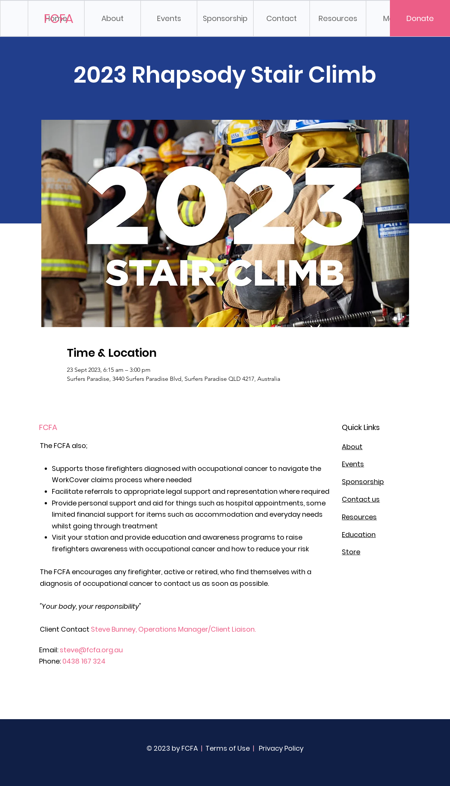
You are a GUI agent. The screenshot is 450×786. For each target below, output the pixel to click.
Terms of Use (227, 748)
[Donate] (420, 18)
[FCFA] (59, 19)
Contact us (361, 499)
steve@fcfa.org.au (91, 650)
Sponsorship (363, 481)
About (352, 446)
